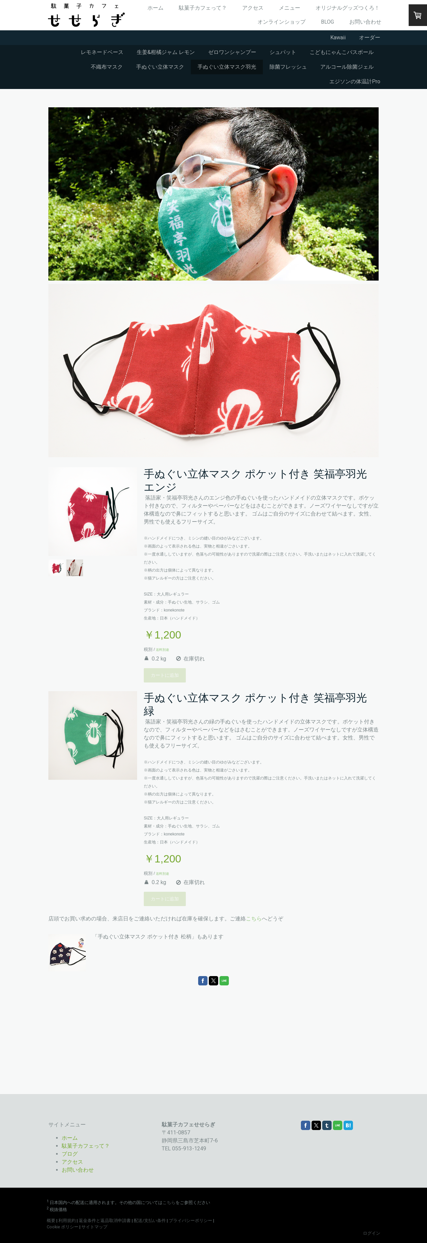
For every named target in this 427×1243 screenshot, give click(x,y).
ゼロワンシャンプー (232, 52)
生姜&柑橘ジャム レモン (166, 52)
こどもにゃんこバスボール (342, 52)
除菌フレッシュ (288, 67)
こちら (254, 918)
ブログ (70, 1154)
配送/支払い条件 (150, 1220)
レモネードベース (102, 52)
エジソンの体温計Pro (354, 81)
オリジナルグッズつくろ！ (348, 8)
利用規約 (67, 1220)
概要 (51, 1220)
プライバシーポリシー (190, 1220)
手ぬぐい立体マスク (160, 67)
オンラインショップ (282, 22)
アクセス (253, 8)
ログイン (371, 1233)
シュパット (283, 52)
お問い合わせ (365, 22)
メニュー (289, 8)
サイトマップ (94, 1226)
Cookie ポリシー (62, 1226)
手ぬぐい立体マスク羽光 (226, 67)
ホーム (155, 8)
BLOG (327, 22)
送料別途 (162, 649)
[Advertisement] (213, 1039)
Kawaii (338, 37)
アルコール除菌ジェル (347, 67)
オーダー (369, 37)
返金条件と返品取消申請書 (105, 1220)
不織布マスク (107, 67)
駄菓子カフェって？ (203, 8)
